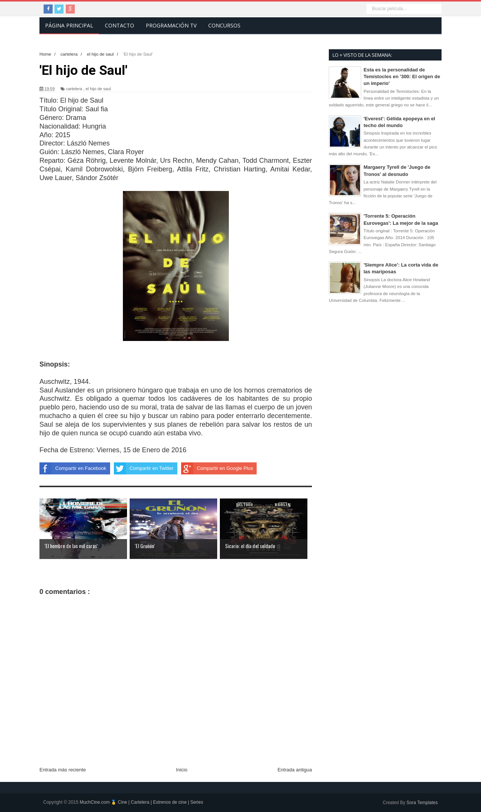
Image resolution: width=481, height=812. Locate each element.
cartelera (74, 88)
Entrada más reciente (62, 770)
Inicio (181, 770)
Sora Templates (422, 802)
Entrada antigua (294, 770)
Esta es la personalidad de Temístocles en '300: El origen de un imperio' (402, 76)
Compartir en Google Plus (217, 468)
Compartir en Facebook (72, 468)
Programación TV (171, 25)
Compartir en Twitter (144, 468)
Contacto (119, 25)
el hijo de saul (98, 88)
